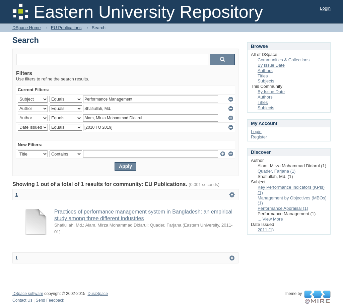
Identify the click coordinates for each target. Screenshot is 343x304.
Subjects (266, 80)
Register (259, 136)
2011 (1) (266, 229)
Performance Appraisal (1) (283, 208)
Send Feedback (50, 300)
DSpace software (27, 293)
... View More (270, 219)
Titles (263, 75)
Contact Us (22, 300)
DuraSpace (97, 293)
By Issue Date (271, 65)
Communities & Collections (284, 59)
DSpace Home (26, 27)
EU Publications (66, 27)
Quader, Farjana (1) (276, 171)
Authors (265, 70)
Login (325, 8)
